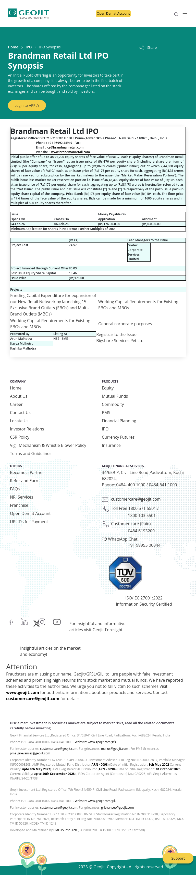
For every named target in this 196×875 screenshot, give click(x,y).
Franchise (19, 505)
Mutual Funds (115, 396)
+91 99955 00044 (144, 545)
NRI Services (21, 497)
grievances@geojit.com (117, 807)
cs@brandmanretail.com (65, 147)
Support (178, 858)
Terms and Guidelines (30, 453)
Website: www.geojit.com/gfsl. (96, 742)
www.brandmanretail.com (70, 152)
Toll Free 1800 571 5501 (133, 508)
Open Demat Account (113, 13)
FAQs (15, 489)
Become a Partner (27, 472)
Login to (27, 105)
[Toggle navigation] (183, 13)
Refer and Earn (24, 480)
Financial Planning (119, 421)
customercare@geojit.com (136, 499)
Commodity (113, 404)
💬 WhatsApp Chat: (120, 539)
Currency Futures (118, 437)
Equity (108, 388)
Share (148, 47)
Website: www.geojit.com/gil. (95, 801)
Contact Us (20, 412)
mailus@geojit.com (114, 748)
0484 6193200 (141, 531)
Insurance (111, 445)
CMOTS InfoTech (65, 830)
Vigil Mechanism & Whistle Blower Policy (48, 445)
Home (13, 47)
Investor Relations (27, 429)
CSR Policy (19, 437)
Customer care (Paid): (131, 523)
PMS (106, 412)
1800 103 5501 (142, 515)
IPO (29, 47)
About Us (19, 396)
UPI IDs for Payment (29, 521)
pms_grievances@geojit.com (30, 753)
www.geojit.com (22, 692)
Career (16, 404)
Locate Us (19, 421)
